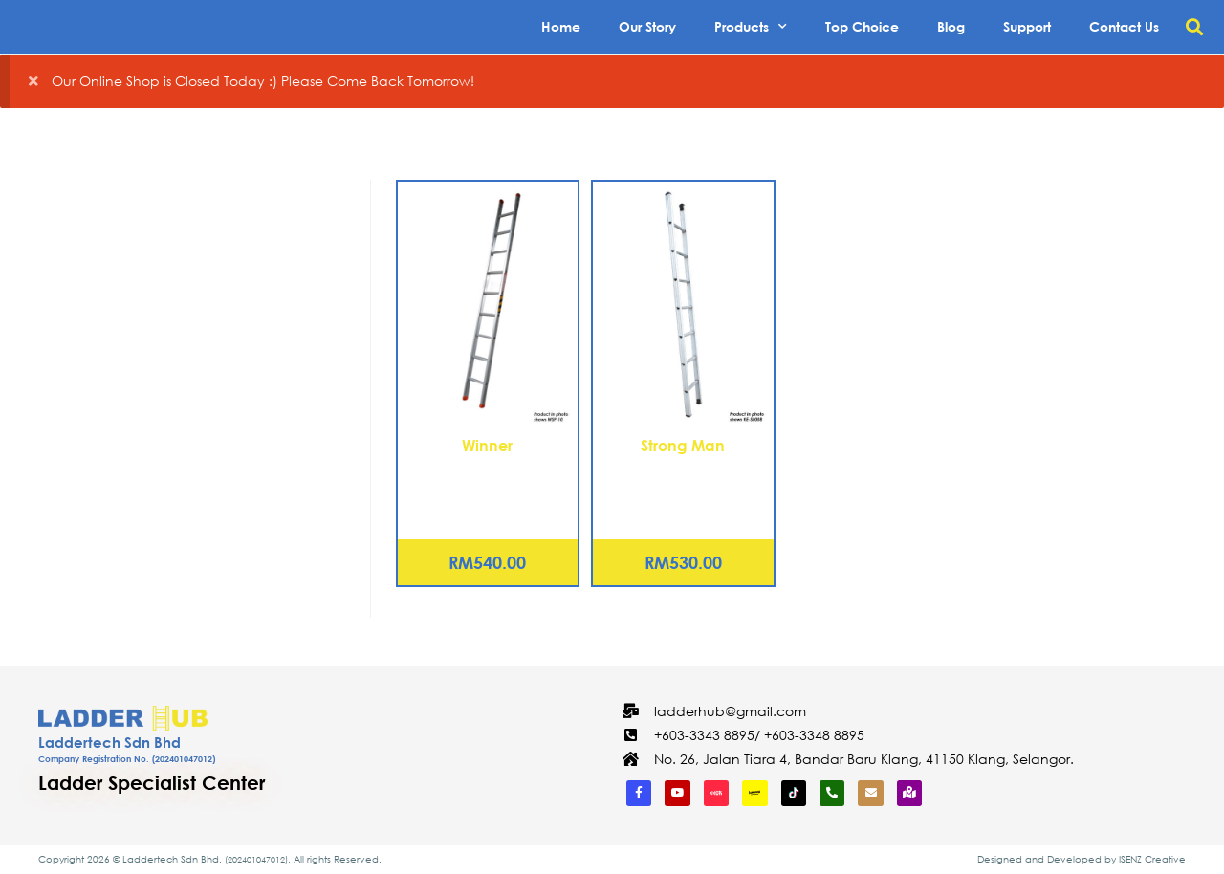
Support (1027, 26)
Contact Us (1124, 26)
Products (750, 26)
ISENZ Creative (1152, 859)
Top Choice (862, 26)
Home (560, 26)
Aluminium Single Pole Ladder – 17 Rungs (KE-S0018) (683, 490)
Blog (951, 26)
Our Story (647, 26)
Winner (487, 445)
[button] (1194, 27)
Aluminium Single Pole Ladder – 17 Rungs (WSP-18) (487, 490)
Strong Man (683, 445)
